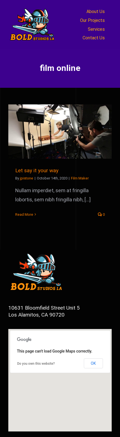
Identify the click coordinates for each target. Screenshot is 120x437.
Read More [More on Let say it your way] (24, 214)
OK (93, 363)
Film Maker (80, 178)
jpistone (26, 178)
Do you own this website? (36, 364)
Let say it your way (36, 170)
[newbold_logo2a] (33, 8)
